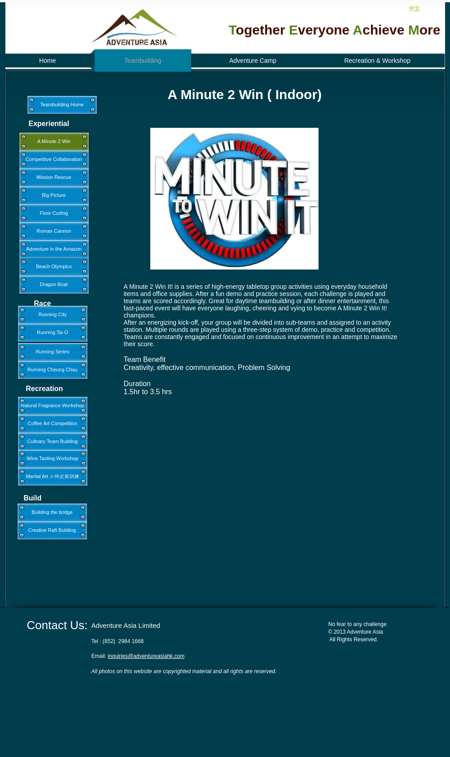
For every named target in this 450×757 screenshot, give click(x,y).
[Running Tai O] (52, 333)
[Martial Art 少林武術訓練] (52, 477)
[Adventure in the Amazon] (54, 249)
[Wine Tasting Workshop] (52, 459)
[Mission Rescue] (54, 178)
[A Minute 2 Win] (54, 142)
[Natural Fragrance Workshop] (52, 406)
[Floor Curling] (54, 213)
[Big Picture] (54, 195)
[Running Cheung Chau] (52, 370)
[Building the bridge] (52, 513)
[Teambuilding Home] (62, 105)
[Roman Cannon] (54, 231)
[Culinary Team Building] (52, 442)
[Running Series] (52, 352)
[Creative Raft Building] (52, 530)
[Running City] (52, 315)
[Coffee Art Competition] (52, 424)
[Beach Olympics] (54, 267)
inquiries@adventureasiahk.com (146, 656)
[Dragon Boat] (54, 285)
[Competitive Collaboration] (54, 160)
